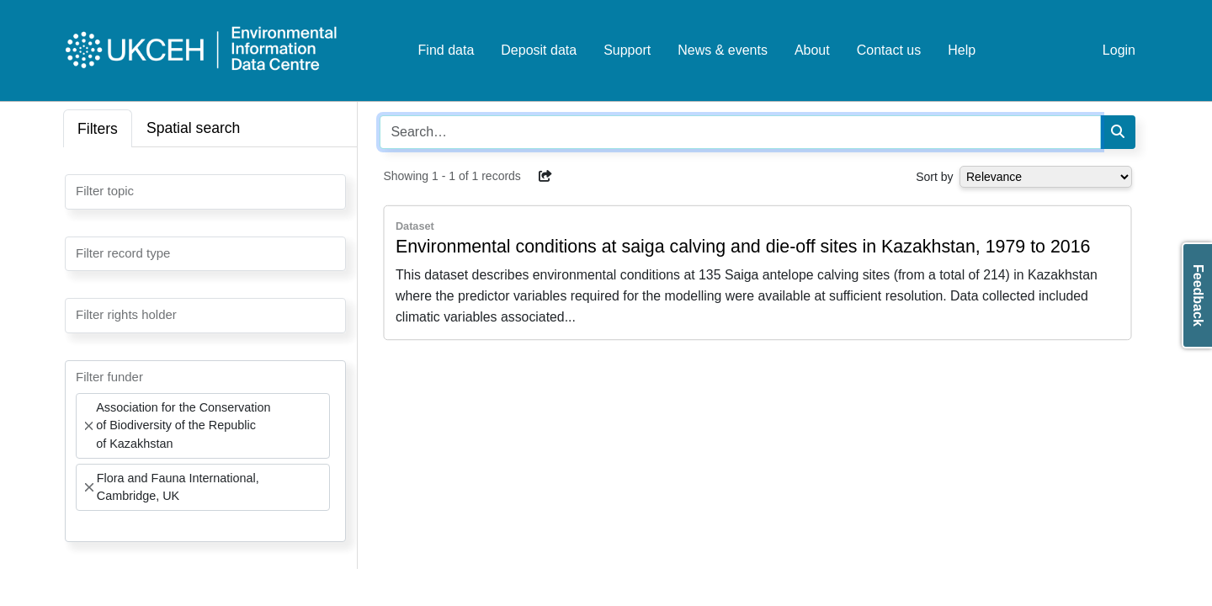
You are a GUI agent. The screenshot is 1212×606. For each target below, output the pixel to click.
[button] (545, 176)
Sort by (934, 176)
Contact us (889, 50)
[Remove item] (89, 426)
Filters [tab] (97, 128)
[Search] (1117, 132)
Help (961, 50)
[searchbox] (81, 190)
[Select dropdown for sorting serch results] (1046, 177)
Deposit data (539, 50)
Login (1119, 50)
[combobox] (205, 192)
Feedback (1198, 295)
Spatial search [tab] (193, 128)
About (812, 50)
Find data (446, 50)
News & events (723, 50)
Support (627, 50)
